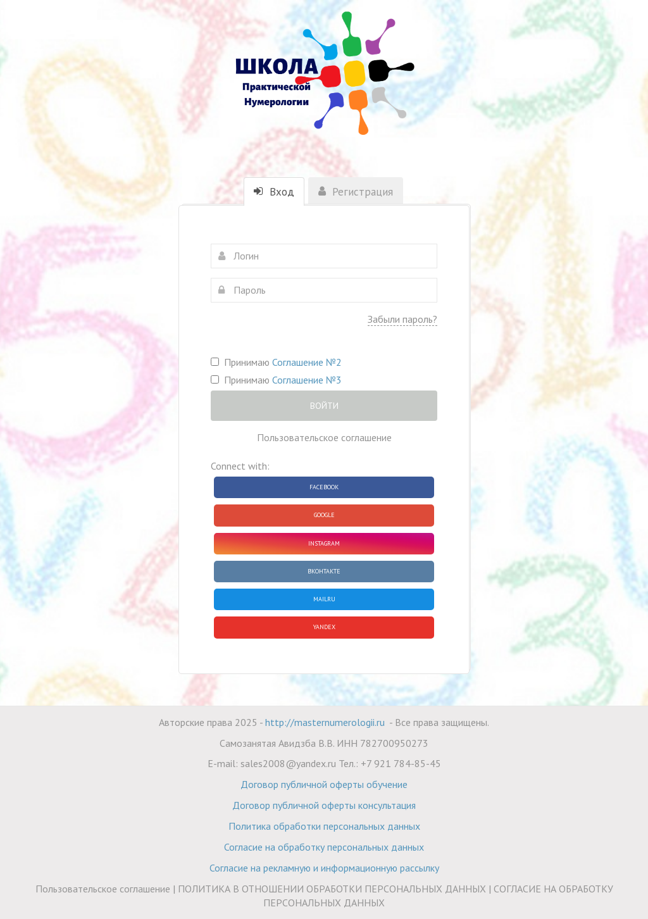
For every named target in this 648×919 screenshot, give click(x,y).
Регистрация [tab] (355, 192)
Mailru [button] (324, 599)
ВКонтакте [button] (324, 571)
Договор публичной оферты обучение (324, 784)
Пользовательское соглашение (324, 437)
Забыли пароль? (402, 319)
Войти (324, 405)
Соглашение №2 (307, 362)
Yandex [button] (324, 627)
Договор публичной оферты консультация (324, 805)
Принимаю (276, 362)
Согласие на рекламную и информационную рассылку (324, 867)
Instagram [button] (324, 543)
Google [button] (324, 515)
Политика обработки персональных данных (324, 826)
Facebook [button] (324, 487)
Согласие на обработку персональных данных (324, 847)
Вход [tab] (274, 192)
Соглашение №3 (307, 379)
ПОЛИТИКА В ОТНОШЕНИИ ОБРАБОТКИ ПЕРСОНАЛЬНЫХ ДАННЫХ (332, 888)
